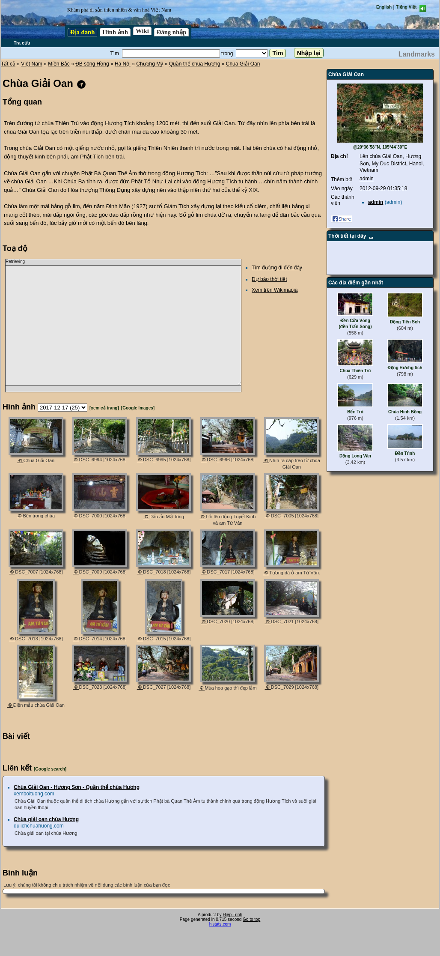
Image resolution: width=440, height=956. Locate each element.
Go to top (251, 919)
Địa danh (82, 32)
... (371, 236)
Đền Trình (405, 453)
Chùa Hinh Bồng (405, 411)
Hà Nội (123, 64)
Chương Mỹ (149, 64)
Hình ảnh (115, 32)
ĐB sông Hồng (92, 64)
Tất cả (8, 64)
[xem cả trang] (104, 408)
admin (367, 179)
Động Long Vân (355, 456)
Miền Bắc (59, 64)
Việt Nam (31, 64)
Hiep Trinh (232, 914)
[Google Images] (138, 408)
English (384, 7)
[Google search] (50, 769)
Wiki (142, 30)
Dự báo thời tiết (269, 279)
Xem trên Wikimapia (274, 290)
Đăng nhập (172, 32)
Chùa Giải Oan (243, 64)
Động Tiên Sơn (405, 322)
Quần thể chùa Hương (194, 64)
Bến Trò (355, 411)
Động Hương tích (404, 367)
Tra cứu (22, 42)
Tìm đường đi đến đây (277, 268)
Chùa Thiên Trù (355, 370)
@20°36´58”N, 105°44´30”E (380, 147)
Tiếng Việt (406, 7)
